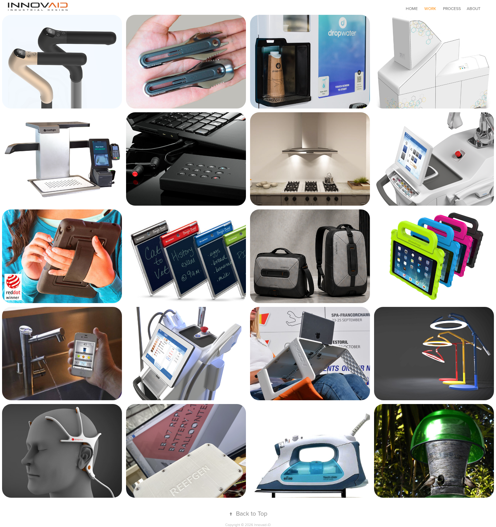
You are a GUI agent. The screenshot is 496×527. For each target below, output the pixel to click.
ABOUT (473, 8)
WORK (430, 8)
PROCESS (452, 8)
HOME (412, 8)
